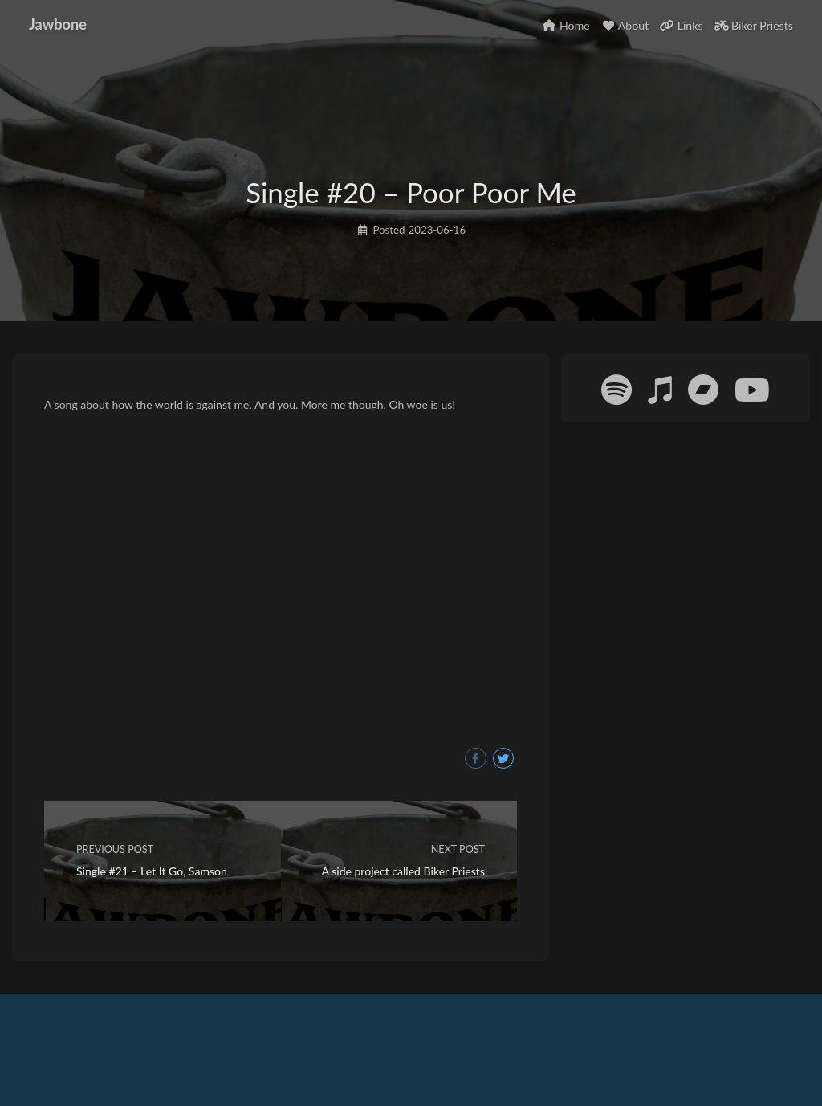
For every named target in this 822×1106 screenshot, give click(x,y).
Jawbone (58, 24)
